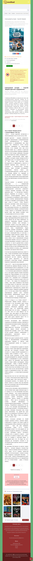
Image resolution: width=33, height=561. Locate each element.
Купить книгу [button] (9, 65)
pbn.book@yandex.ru (20, 537)
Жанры (16, 547)
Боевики (13, 13)
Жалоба (16, 477)
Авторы (16, 546)
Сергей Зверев (12, 60)
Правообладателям (16, 543)
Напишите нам (9, 484)
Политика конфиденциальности (17, 544)
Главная (6, 13)
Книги (10, 13)
